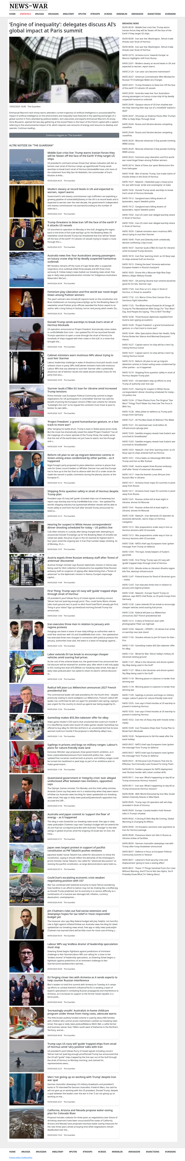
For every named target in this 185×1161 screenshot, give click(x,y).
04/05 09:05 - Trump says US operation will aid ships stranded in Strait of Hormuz (147, 804)
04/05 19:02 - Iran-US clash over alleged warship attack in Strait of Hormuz (148, 216)
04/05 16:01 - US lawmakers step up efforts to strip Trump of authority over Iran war (146, 382)
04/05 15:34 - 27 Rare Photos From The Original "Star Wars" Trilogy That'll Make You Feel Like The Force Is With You (147, 403)
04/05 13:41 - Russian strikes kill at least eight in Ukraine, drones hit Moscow (145, 501)
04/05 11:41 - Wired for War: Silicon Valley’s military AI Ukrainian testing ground (148, 655)
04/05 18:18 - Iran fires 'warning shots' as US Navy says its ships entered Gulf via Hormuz (148, 258)
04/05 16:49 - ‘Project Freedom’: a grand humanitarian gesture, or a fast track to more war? (148, 327)
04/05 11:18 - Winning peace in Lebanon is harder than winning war (148, 680)
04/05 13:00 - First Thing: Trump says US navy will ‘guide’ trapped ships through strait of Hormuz (146, 562)
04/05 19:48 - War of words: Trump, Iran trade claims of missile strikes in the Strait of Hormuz (148, 175)
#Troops (95, 13)
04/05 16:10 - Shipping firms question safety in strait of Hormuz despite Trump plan (148, 374)
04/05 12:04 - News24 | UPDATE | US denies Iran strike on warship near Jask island (148, 631)
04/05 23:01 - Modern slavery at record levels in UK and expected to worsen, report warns (148, 65)
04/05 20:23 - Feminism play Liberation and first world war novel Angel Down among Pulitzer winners (148, 159)
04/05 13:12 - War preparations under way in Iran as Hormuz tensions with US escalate (147, 529)
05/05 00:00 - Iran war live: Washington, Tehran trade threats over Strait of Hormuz (147, 40)
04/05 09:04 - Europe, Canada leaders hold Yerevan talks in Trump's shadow (146, 812)
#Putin (82, 13)
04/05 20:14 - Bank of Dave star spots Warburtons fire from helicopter (148, 167)
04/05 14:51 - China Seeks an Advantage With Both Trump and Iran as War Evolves (146, 460)
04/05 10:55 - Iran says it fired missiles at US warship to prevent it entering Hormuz (148, 705)
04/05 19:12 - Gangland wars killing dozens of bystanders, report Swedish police (144, 200)
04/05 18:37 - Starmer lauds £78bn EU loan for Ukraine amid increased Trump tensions (148, 249)
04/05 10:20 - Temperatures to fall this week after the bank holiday (147, 738)
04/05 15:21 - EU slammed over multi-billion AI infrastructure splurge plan (144, 427)
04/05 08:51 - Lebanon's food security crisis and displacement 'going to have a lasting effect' (145, 861)
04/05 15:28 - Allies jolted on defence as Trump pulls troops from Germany (147, 413)
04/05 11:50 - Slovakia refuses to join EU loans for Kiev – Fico (149, 639)
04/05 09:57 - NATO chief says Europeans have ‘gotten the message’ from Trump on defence (148, 746)
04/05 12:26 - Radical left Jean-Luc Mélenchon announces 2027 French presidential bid (144, 614)
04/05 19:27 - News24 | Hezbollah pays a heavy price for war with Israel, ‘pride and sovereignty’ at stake (147, 183)
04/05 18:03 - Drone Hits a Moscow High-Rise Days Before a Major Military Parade (146, 274)
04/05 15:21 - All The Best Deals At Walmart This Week (148, 419)
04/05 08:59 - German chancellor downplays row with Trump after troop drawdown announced (147, 845)
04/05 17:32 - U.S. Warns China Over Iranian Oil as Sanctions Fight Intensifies (146, 299)
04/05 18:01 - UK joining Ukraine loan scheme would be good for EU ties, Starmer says (148, 282)
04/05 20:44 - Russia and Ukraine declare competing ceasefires (147, 126)
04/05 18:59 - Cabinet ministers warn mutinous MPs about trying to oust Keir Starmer (147, 233)
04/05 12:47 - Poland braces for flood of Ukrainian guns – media (148, 578)
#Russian (53, 13)
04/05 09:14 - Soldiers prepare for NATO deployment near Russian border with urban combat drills (147, 771)
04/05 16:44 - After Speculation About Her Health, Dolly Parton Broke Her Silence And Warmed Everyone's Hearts (148, 336)
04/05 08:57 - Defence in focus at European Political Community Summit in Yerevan (147, 853)
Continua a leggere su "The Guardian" (64, 135)
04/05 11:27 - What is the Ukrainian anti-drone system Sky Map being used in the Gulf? (148, 664)
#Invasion (137, 13)
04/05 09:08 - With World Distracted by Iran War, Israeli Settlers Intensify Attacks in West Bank (148, 795)
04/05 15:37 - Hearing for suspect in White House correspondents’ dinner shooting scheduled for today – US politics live (148, 392)
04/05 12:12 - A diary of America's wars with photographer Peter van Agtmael (143, 622)
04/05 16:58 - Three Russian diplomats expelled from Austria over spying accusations (147, 318)
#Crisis (108, 13)
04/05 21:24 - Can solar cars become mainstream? (146, 71)
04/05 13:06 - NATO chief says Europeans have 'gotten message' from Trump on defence (148, 545)
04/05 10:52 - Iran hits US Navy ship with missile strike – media (149, 721)
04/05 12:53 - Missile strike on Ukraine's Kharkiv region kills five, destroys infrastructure (148, 570)
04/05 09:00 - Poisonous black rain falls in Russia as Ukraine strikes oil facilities (146, 837)
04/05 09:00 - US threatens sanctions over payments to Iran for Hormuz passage (148, 828)
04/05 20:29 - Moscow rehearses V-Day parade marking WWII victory (148, 142)
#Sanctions (154, 13)
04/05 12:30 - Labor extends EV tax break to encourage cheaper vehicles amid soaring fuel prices (148, 606)
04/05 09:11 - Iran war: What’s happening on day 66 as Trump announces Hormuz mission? (148, 779)
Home (12, 13)
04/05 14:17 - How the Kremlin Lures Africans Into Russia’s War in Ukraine (146, 476)
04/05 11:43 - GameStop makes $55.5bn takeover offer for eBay (148, 647)
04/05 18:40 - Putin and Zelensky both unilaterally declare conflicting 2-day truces (146, 241)
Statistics (25, 13)
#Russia (39, 13)
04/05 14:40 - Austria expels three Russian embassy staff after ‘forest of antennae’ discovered (147, 468)
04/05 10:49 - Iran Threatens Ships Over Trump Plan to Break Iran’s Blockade (148, 729)
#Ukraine (170, 13)
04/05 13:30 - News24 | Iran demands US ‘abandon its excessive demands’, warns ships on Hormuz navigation (148, 518)
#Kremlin (121, 13)
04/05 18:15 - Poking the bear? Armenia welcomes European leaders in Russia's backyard (146, 266)
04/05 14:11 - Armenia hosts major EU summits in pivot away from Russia (148, 484)
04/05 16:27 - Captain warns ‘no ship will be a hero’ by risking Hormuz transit (148, 346)
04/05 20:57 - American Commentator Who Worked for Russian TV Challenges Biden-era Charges (148, 78)
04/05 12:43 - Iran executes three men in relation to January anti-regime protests (147, 586)
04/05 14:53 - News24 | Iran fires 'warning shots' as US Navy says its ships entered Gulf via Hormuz (148, 451)
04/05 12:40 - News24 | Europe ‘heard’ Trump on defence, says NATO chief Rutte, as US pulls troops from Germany (149, 596)
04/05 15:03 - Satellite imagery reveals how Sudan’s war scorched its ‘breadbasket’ (148, 435)
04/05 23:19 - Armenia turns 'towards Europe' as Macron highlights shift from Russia (145, 57)
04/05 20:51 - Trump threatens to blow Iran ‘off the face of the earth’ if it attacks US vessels (148, 87)
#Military (68, 13)
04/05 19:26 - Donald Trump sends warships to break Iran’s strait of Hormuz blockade (147, 192)
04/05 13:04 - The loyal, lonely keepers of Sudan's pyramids (145, 553)
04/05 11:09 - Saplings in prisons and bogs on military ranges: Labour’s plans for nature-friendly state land (148, 697)
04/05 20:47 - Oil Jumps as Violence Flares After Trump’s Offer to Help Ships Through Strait (148, 117)
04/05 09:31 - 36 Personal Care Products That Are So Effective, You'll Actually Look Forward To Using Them (147, 762)
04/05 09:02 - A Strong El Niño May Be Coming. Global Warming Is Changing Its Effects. (148, 820)
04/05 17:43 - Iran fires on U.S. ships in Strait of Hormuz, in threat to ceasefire (144, 291)
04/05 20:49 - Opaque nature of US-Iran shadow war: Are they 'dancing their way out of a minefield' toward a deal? (148, 107)
